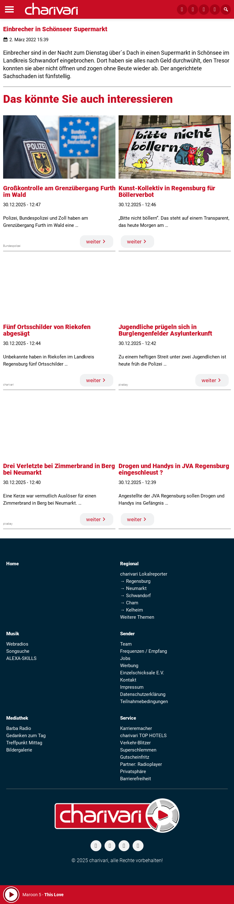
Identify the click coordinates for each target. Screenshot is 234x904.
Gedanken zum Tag (26, 735)
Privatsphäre (133, 771)
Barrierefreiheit (135, 779)
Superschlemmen (138, 750)
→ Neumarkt (133, 588)
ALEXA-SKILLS (21, 658)
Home (12, 564)
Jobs (125, 658)
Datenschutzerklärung (142, 694)
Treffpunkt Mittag (24, 743)
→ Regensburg (135, 581)
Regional (129, 564)
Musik (12, 634)
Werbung (129, 665)
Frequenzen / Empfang (143, 651)
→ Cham (129, 603)
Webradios (17, 644)
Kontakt (128, 680)
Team (126, 644)
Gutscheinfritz (134, 757)
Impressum (132, 687)
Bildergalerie (19, 750)
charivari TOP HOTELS (143, 735)
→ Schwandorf (135, 595)
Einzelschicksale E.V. (142, 673)
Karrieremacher (136, 728)
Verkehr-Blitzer (135, 743)
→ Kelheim (131, 610)
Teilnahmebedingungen (144, 701)
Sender (127, 634)
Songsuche (17, 651)
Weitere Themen (137, 617)
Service (128, 718)
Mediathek (17, 718)
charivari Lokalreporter (143, 574)
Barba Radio (18, 728)
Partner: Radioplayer (141, 764)
